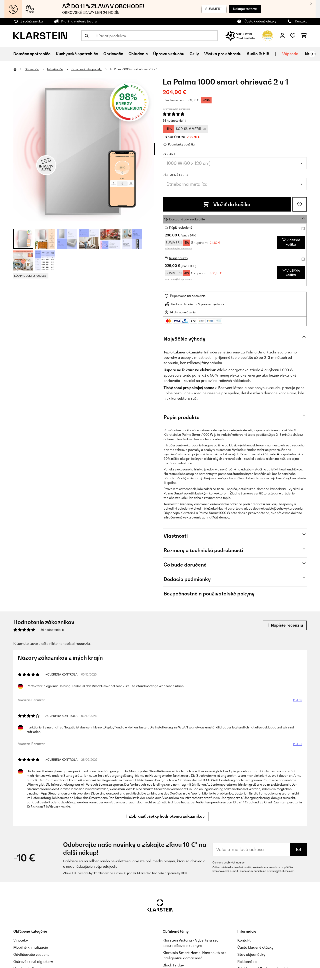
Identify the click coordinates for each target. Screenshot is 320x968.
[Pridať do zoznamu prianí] (299, 204)
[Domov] (19, 69)
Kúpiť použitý (178, 258)
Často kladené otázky (260, 21)
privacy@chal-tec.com (280, 871)
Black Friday (173, 965)
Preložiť (296, 701)
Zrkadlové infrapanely (86, 69)
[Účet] (282, 36)
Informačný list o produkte (176, 108)
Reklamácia (247, 961)
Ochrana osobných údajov (228, 862)
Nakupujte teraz (245, 9)
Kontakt (301, 21)
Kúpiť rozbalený (180, 227)
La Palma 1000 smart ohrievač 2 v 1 (133, 69)
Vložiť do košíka (226, 204)
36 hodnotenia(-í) (174, 120)
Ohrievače (32, 69)
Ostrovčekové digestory (33, 961)
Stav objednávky (251, 954)
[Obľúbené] (292, 36)
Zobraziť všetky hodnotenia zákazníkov (165, 816)
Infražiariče (55, 69)
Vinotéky (20, 940)
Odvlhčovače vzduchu (31, 954)
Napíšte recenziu (284, 625)
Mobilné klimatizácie (30, 947)
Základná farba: (176, 175)
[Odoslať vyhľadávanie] (86, 35)
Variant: (169, 154)
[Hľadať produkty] (149, 35)
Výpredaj (291, 53)
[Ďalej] (312, 54)
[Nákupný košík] (304, 36)
